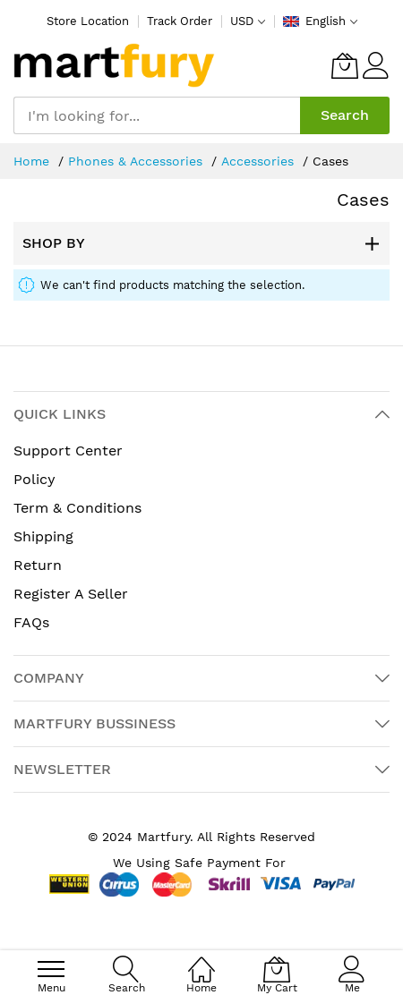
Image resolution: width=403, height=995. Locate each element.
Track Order (179, 21)
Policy (34, 479)
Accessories (259, 161)
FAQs (31, 622)
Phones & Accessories (137, 161)
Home (33, 161)
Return (37, 565)
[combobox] (156, 115)
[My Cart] (344, 65)
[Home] (201, 959)
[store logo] (114, 65)
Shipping (43, 536)
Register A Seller (70, 593)
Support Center (68, 450)
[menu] (51, 969)
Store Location (88, 21)
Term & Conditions (77, 507)
